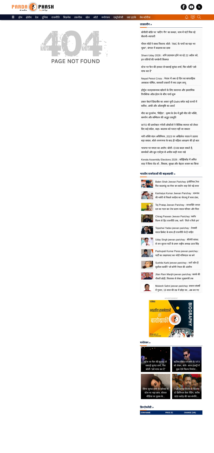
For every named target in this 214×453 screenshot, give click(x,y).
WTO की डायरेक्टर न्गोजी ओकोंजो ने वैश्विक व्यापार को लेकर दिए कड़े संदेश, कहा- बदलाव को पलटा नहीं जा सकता (169, 126)
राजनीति (55, 17)
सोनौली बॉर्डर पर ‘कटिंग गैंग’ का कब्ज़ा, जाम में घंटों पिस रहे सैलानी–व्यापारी (168, 34)
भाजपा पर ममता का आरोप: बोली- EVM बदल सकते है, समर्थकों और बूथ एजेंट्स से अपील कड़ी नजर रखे (167, 150)
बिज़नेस (66, 17)
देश (36, 17)
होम (20, 17)
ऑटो (95, 17)
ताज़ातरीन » (146, 24)
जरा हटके (131, 17)
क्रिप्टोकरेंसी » (147, 407)
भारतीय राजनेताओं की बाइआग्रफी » (157, 173)
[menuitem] (20, 17)
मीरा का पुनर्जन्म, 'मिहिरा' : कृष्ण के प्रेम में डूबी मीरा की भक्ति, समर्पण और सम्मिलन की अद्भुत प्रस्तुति (169, 115)
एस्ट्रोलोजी (117, 17)
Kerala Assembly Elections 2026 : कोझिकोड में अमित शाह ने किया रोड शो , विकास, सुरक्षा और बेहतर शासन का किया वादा (170, 163)
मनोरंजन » (145, 342)
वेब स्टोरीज (144, 17)
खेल (87, 17)
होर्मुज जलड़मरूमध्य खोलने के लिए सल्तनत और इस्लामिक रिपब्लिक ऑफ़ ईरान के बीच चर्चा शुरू (168, 92)
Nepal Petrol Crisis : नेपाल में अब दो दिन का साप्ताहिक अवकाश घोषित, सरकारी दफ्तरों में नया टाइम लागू (168, 80)
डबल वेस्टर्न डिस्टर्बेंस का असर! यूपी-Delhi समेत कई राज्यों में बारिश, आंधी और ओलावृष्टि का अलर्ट (169, 103)
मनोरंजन (105, 17)
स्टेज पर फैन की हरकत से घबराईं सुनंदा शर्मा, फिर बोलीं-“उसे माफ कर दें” (168, 69)
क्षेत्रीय (28, 17)
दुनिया (44, 17)
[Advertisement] (74, 108)
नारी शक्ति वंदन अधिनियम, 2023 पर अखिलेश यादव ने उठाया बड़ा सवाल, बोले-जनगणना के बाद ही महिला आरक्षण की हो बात (170, 138)
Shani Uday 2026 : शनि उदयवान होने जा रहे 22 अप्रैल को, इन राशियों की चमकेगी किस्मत (169, 57)
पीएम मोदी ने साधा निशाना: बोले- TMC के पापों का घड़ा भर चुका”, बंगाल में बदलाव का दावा (168, 45)
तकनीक (77, 17)
